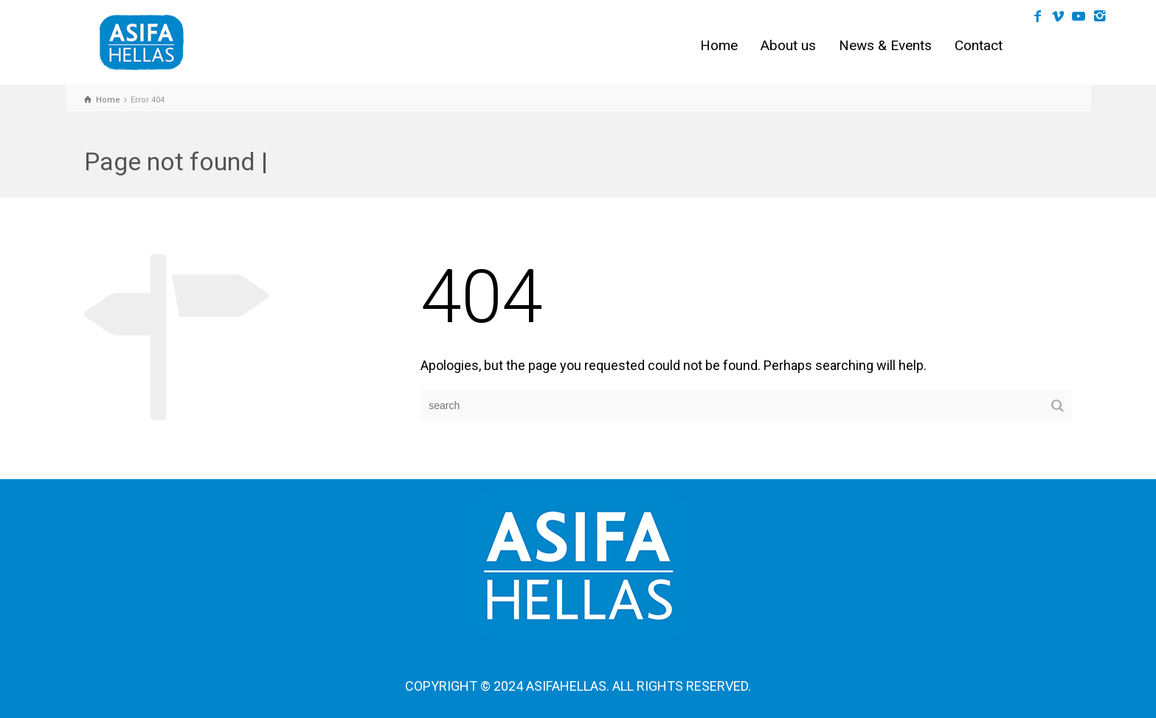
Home (719, 45)
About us (788, 45)
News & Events (885, 45)
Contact (979, 45)
